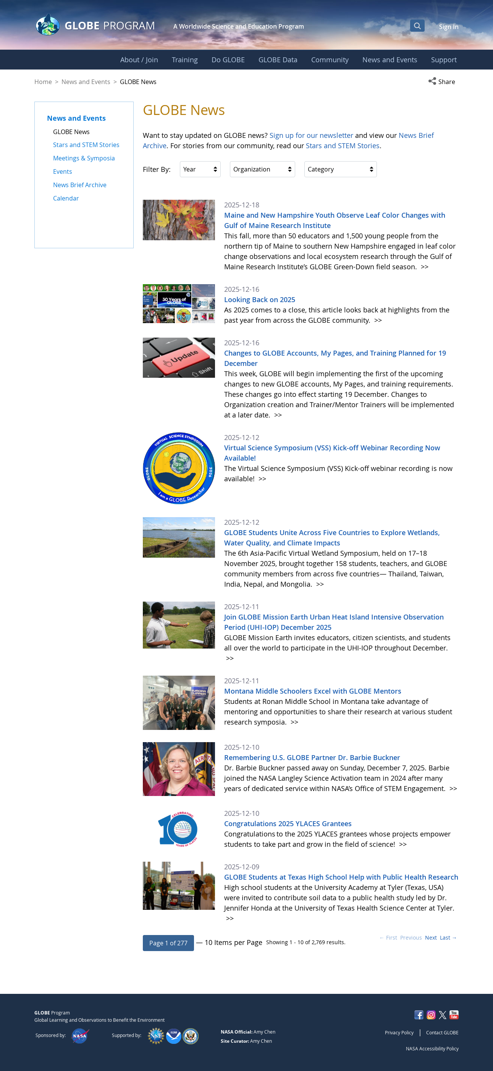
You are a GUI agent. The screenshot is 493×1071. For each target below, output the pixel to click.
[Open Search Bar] (417, 25)
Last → (448, 937)
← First (388, 937)
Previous (411, 937)
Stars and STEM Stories (343, 145)
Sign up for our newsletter (311, 135)
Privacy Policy (399, 1032)
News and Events (85, 82)
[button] (443, 81)
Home (43, 82)
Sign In (449, 27)
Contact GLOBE (442, 1032)
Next (431, 937)
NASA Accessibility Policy (432, 1048)
